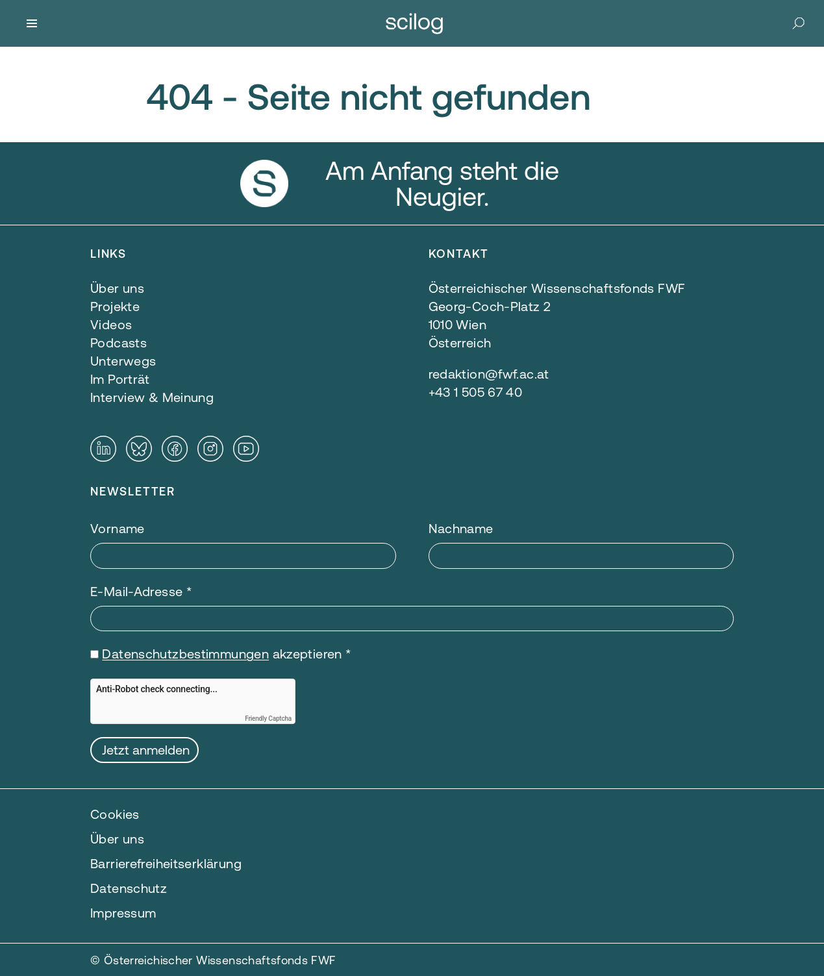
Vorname (117, 528)
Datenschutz (128, 888)
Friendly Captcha (268, 718)
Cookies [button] (115, 814)
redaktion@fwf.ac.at (489, 373)
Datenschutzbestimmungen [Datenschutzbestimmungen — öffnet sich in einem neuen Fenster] (185, 653)
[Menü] (32, 23)
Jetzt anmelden (146, 749)
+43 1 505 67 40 (476, 391)
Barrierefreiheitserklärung (166, 863)
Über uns (117, 838)
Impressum (123, 912)
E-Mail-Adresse (141, 591)
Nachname (461, 528)
